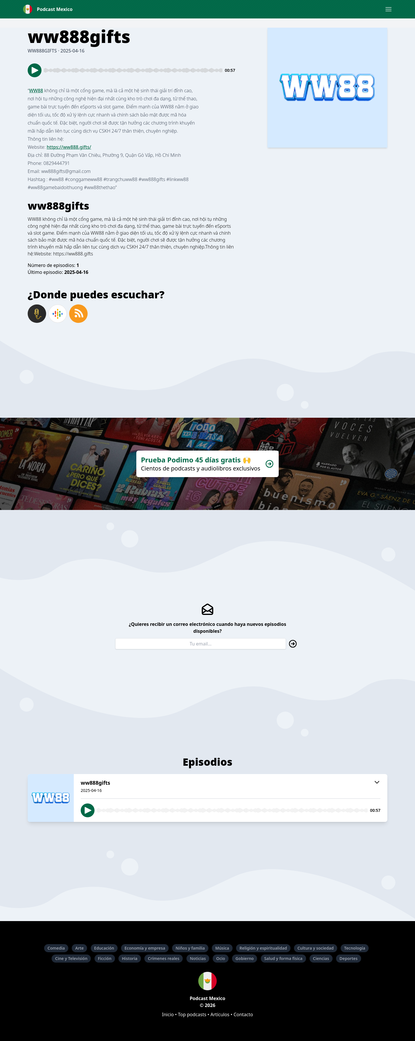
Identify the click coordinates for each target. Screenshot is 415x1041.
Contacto (243, 1014)
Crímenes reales (164, 958)
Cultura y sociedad (315, 948)
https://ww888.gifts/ (69, 147)
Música (222, 948)
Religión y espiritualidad (263, 948)
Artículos (219, 1014)
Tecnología (354, 948)
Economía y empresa (144, 948)
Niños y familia (190, 948)
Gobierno (244, 958)
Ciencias (321, 958)
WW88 (36, 90)
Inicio (168, 1014)
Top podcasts (192, 1014)
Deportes (348, 958)
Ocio (220, 958)
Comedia (56, 948)
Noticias (198, 958)
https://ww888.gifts (73, 254)
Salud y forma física (283, 958)
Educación (104, 948)
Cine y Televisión (71, 958)
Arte (79, 948)
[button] (388, 9)
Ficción (105, 958)
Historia (129, 958)
